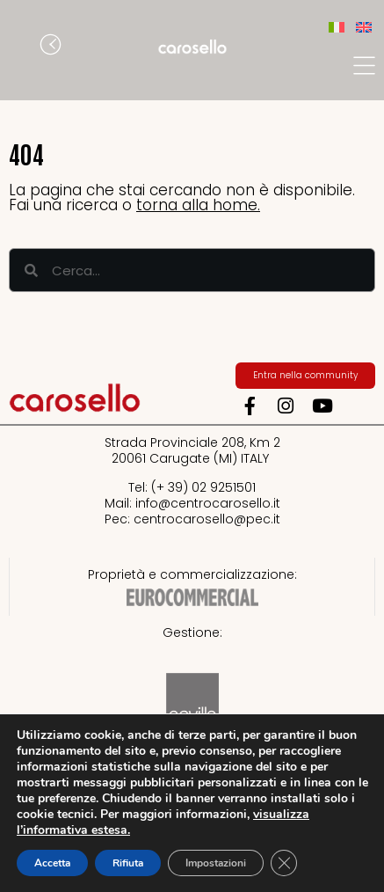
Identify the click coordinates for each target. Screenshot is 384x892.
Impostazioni (215, 863)
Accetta (52, 863)
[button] (22, 46)
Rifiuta (127, 863)
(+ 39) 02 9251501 (203, 487)
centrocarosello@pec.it (207, 519)
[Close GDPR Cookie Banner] (284, 863)
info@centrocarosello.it (207, 503)
